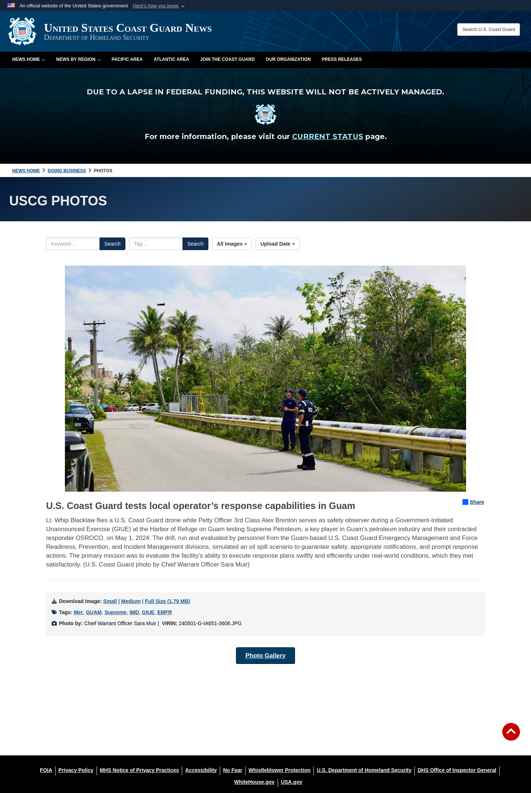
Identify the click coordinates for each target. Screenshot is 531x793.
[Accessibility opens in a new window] (201, 770)
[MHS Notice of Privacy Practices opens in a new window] (139, 770)
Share (473, 502)
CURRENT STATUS (327, 136)
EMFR (164, 612)
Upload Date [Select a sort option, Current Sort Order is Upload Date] (277, 244)
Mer (78, 612)
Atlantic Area (171, 59)
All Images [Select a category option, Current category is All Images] (232, 244)
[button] (159, 6)
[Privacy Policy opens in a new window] (76, 770)
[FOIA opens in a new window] (46, 770)
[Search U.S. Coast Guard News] (488, 29)
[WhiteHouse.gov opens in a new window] (254, 782)
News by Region (78, 59)
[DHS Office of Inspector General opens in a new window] (457, 770)
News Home (28, 59)
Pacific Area (127, 59)
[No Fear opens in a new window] (232, 770)
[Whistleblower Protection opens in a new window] (279, 770)
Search (112, 244)
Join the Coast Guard (227, 59)
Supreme (115, 612)
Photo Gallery (265, 655)
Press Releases (342, 59)
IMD (134, 612)
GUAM (94, 612)
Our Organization (288, 59)
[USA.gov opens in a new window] (291, 782)
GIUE (148, 612)
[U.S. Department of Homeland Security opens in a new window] (364, 770)
